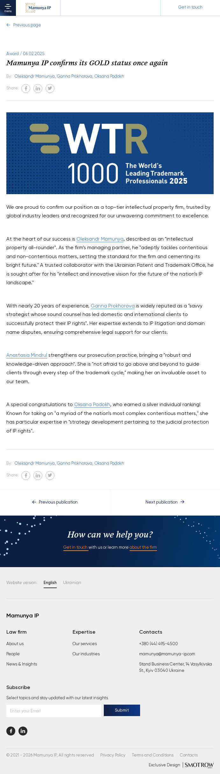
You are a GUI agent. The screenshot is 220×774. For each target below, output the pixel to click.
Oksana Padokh (109, 76)
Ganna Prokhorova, (75, 76)
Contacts (189, 755)
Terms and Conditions (153, 755)
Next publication (164, 502)
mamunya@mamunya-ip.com (167, 654)
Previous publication (55, 502)
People (13, 654)
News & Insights (21, 664)
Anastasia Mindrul (26, 355)
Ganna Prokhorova (113, 306)
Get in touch (76, 547)
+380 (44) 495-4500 (158, 644)
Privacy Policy (112, 755)
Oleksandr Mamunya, (35, 76)
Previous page (23, 25)
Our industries (86, 654)
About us (15, 644)
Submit (122, 710)
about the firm (143, 547)
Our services (85, 644)
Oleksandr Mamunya (100, 239)
